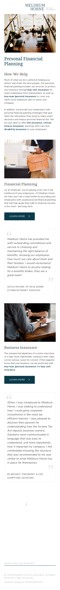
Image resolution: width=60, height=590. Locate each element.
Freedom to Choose (23, 534)
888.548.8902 (14, 504)
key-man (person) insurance (20, 96)
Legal (18, 577)
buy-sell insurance (38, 89)
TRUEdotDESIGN (33, 582)
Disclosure (27, 577)
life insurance (34, 122)
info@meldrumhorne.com (26, 508)
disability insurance (15, 129)
